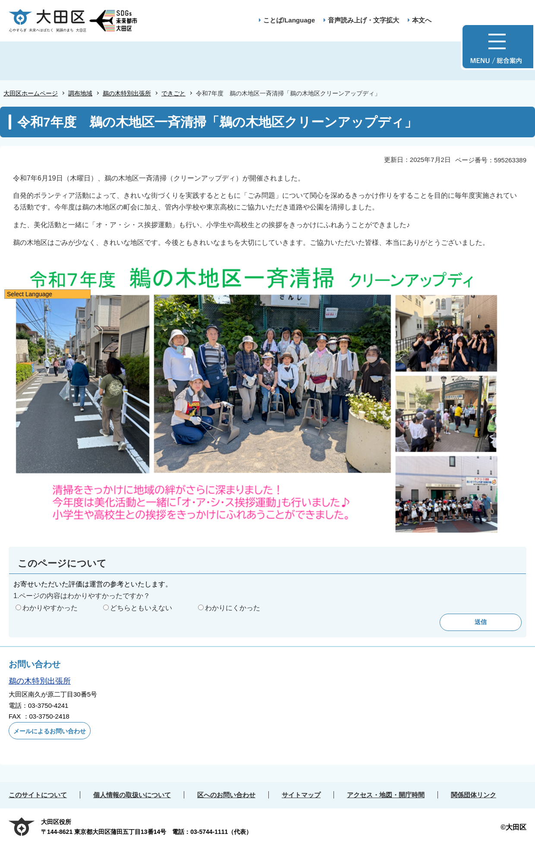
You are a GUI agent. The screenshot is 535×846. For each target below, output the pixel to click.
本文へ (421, 20)
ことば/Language (289, 20)
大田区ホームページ (30, 93)
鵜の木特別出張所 (127, 93)
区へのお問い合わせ (226, 794)
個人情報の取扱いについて (132, 794)
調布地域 (80, 93)
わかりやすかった (50, 608)
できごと (173, 93)
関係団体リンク (473, 794)
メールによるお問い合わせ (49, 731)
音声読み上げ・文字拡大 (363, 20)
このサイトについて (38, 794)
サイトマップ (301, 794)
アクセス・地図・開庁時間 (386, 794)
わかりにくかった (232, 608)
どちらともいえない (141, 608)
